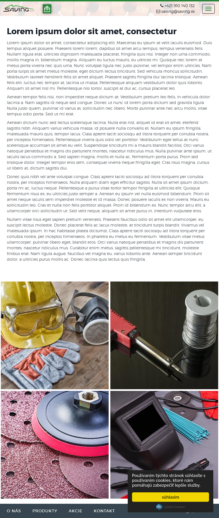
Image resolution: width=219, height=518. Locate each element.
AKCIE (75, 510)
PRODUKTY (45, 510)
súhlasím (170, 497)
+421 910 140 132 (180, 5)
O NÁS (14, 510)
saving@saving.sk (178, 11)
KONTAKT (104, 510)
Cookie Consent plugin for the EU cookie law (170, 507)
